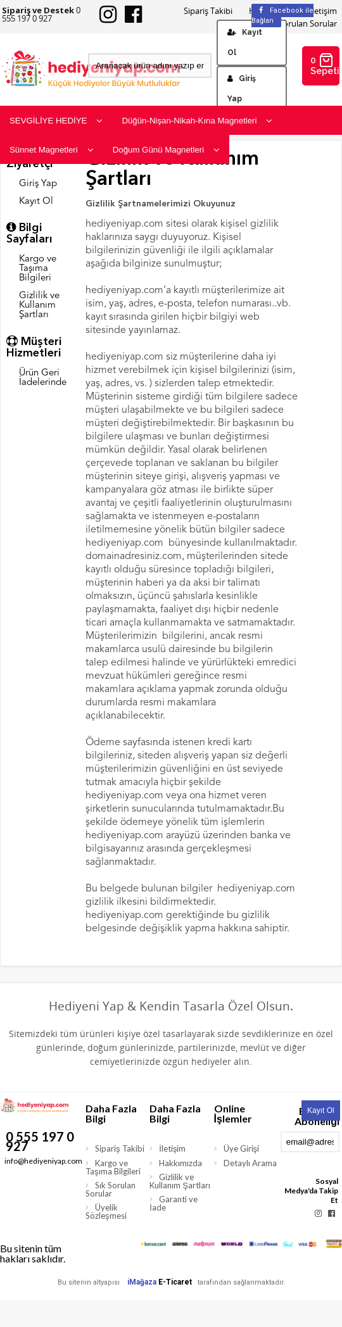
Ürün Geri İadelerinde (42, 377)
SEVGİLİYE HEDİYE (56, 120)
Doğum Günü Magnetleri (166, 149)
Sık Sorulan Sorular (111, 1189)
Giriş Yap (241, 88)
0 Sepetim (324, 64)
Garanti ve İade (173, 1203)
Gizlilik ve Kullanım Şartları (39, 305)
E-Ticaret (175, 1282)
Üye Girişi (242, 1148)
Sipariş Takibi (208, 11)
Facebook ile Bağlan (282, 15)
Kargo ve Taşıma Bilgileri (37, 269)
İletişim (172, 1148)
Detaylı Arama (250, 1163)
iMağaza (141, 1282)
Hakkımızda (180, 1163)
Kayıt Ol (244, 42)
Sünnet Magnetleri (52, 149)
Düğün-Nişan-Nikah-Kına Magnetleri (197, 120)
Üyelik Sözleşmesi (106, 1211)
